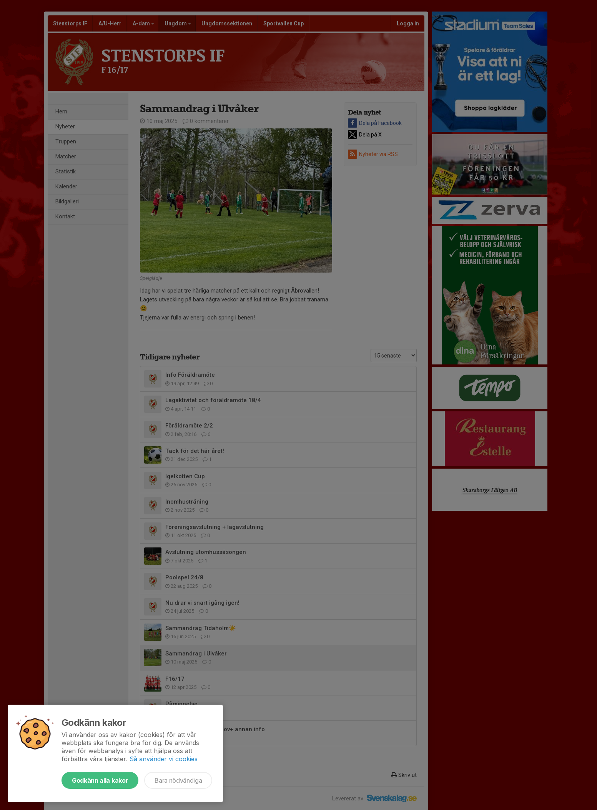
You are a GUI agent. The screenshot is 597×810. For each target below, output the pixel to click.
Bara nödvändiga (178, 780)
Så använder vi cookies (164, 759)
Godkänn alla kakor (100, 780)
